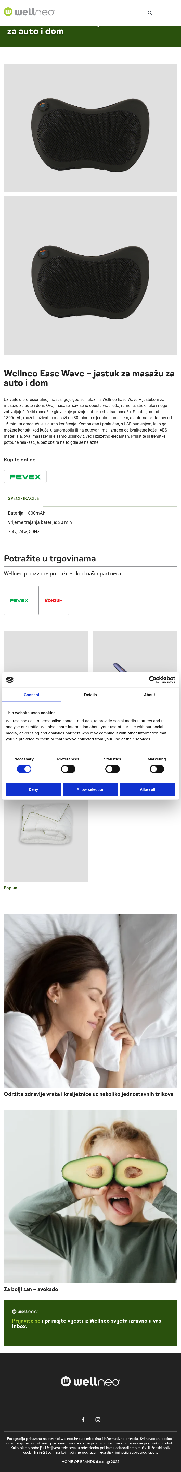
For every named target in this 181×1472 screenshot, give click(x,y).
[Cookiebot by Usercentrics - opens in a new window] (153, 680)
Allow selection (90, 789)
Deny (33, 789)
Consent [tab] (31, 694)
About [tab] (149, 694)
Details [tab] (90, 694)
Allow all (147, 789)
